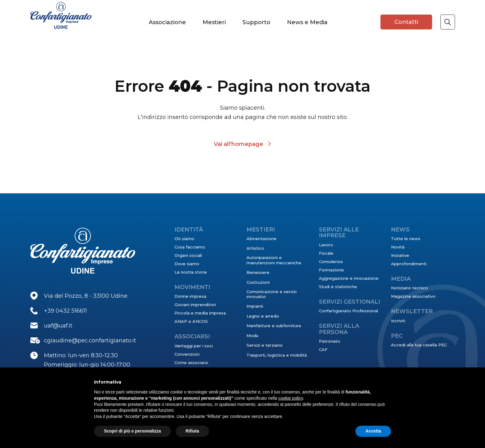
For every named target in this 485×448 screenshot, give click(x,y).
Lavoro (326, 244)
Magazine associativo (413, 296)
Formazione (331, 269)
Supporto (256, 22)
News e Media (307, 22)
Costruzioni (258, 282)
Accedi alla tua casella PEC (419, 344)
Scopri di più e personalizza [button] (132, 430)
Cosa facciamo (189, 246)
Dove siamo (186, 263)
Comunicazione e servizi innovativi (272, 294)
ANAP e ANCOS (191, 321)
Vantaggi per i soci (193, 345)
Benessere (258, 272)
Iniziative (400, 255)
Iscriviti (398, 320)
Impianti (255, 306)
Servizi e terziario (265, 345)
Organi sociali (188, 255)
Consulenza (331, 261)
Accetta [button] (373, 430)
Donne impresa (190, 296)
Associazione (167, 22)
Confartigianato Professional (348, 310)
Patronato (329, 341)
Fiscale (326, 253)
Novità (398, 246)
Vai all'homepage (238, 144)
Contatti (406, 22)
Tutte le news (405, 238)
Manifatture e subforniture (274, 325)
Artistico (255, 248)
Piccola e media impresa (200, 312)
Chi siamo (184, 238)
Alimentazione (262, 238)
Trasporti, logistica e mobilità (277, 355)
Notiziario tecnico (409, 287)
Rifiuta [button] (192, 430)
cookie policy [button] (290, 398)
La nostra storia (190, 272)
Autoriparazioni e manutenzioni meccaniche (274, 260)
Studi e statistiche (338, 286)
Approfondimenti (409, 263)
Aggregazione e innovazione (349, 278)
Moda (252, 335)
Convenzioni (187, 354)
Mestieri (214, 22)
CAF (323, 349)
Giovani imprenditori (195, 304)
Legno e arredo (263, 316)
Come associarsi (191, 362)
